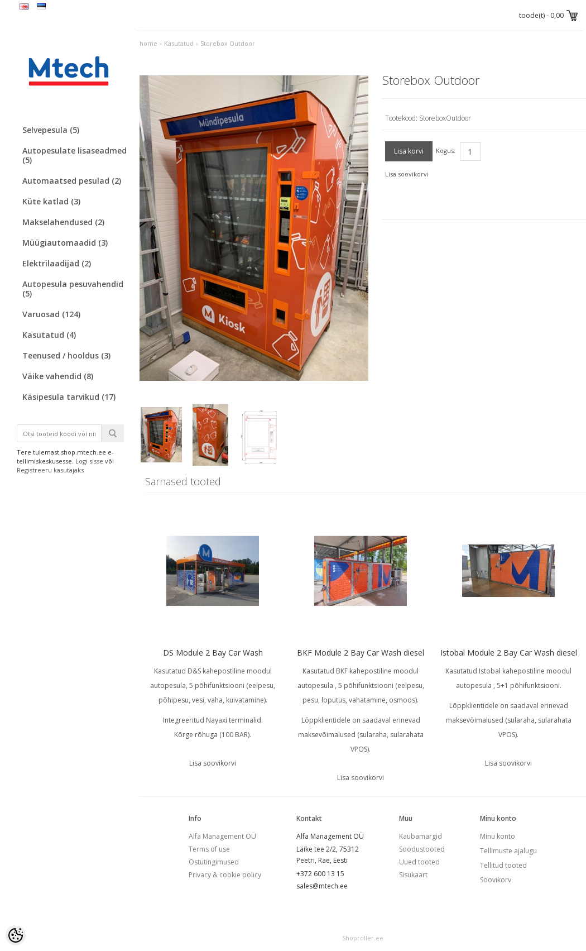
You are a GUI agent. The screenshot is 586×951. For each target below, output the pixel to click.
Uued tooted (419, 862)
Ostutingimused (214, 862)
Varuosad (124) (51, 314)
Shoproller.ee (362, 938)
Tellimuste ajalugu (508, 851)
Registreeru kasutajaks (50, 470)
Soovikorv (495, 880)
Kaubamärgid (420, 836)
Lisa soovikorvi (407, 174)
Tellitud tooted (503, 865)
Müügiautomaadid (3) (65, 242)
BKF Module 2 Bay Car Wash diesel (360, 652)
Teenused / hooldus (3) (66, 355)
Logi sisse (89, 461)
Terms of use (209, 849)
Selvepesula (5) (50, 130)
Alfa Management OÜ (222, 836)
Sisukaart (413, 875)
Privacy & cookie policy (225, 875)
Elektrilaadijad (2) (56, 263)
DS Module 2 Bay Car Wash (213, 652)
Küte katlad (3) (51, 201)
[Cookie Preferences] (16, 935)
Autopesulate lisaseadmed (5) (74, 155)
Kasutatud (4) (49, 334)
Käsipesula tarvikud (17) (69, 396)
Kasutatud (179, 43)
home (148, 43)
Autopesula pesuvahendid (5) (72, 289)
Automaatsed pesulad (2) (71, 180)
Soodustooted (422, 849)
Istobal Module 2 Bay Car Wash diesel (508, 652)
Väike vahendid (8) (57, 376)
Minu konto (497, 836)
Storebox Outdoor (227, 43)
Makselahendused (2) (63, 222)
